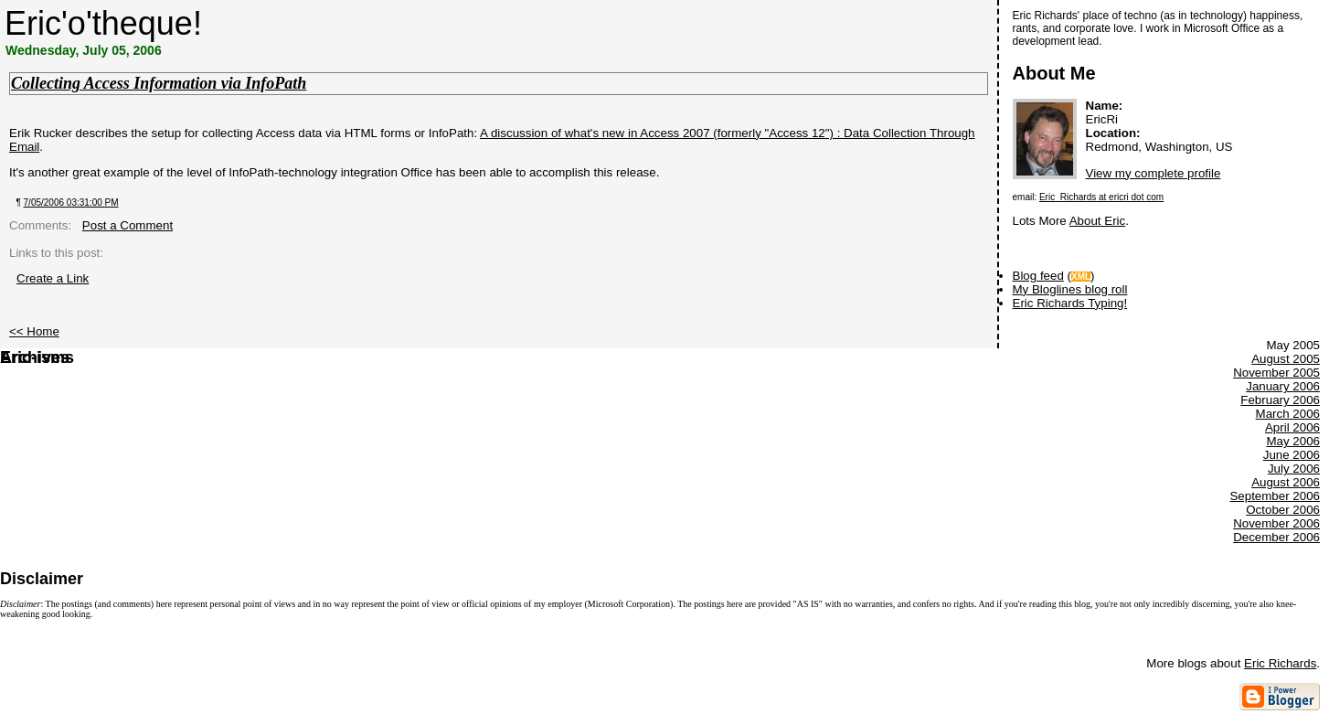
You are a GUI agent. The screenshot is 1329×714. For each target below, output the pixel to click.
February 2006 (1280, 400)
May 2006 (1293, 441)
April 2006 (1292, 427)
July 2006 (1294, 468)
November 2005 (1276, 372)
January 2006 (1283, 386)
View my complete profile (1153, 173)
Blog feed (1038, 275)
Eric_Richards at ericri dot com (1101, 197)
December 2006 (1276, 537)
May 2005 (1274, 441)
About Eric (1097, 221)
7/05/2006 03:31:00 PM (71, 202)
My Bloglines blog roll (1070, 289)
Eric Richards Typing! (1070, 303)
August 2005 (1285, 359)
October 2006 (1283, 510)
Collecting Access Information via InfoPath (158, 83)
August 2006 (1285, 482)
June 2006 (1291, 455)
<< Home (34, 331)
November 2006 (1276, 523)
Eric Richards (1280, 663)
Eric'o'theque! (103, 23)
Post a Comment (127, 225)
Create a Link (52, 278)
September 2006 (1274, 496)
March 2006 (1288, 414)
